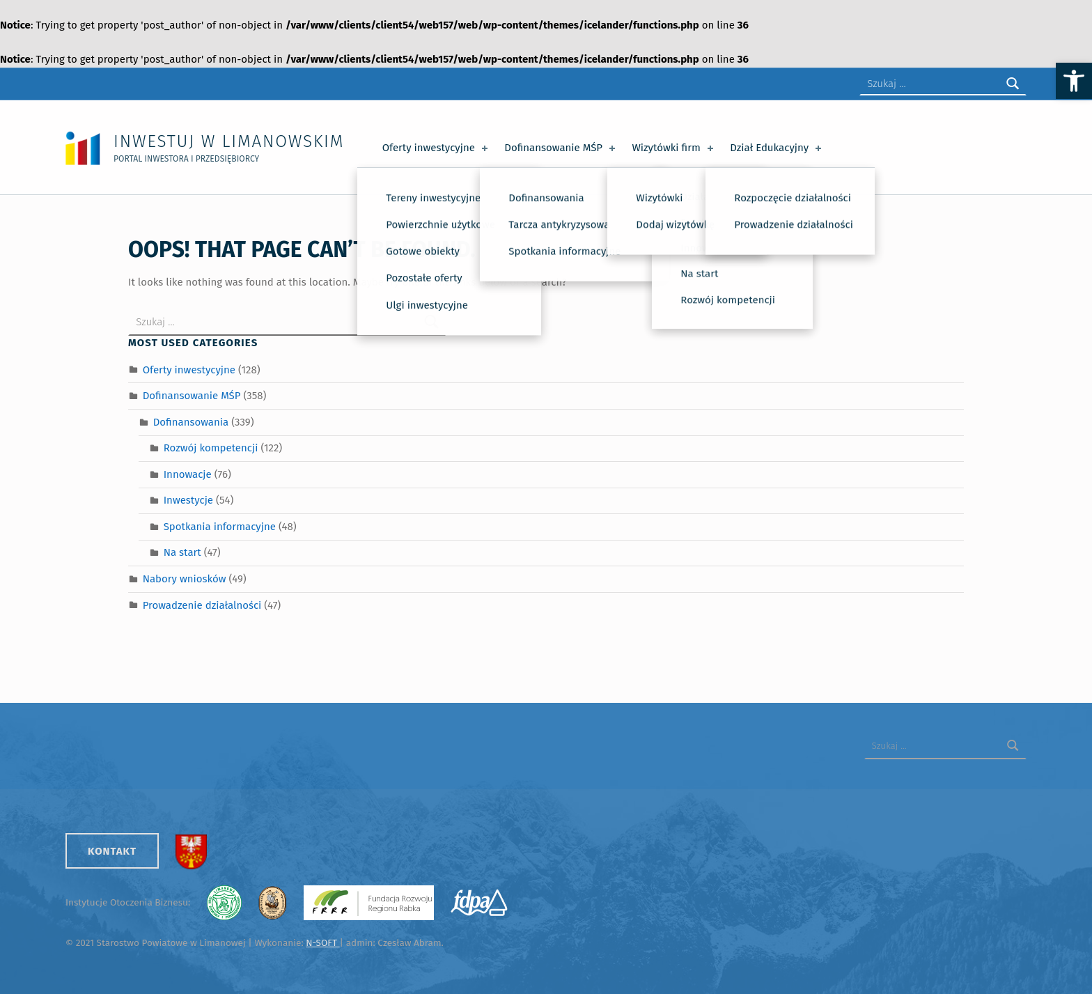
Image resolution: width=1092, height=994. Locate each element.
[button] (1074, 81)
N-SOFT (322, 943)
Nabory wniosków (184, 579)
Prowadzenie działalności (202, 605)
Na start (182, 552)
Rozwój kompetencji (211, 448)
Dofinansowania (190, 422)
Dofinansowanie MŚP (561, 147)
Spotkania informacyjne (220, 526)
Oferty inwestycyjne (436, 147)
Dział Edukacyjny (777, 147)
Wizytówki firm (673, 147)
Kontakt (112, 851)
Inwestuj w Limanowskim (229, 141)
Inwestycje (188, 500)
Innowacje (188, 474)
